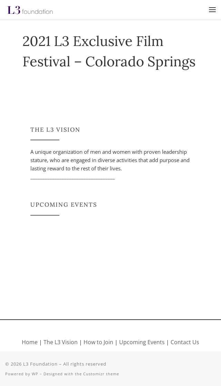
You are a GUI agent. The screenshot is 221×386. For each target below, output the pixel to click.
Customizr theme (101, 373)
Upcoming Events (142, 342)
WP (35, 373)
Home (30, 342)
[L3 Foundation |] (30, 9)
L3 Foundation (40, 364)
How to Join (98, 342)
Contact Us (185, 342)
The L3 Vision (61, 342)
